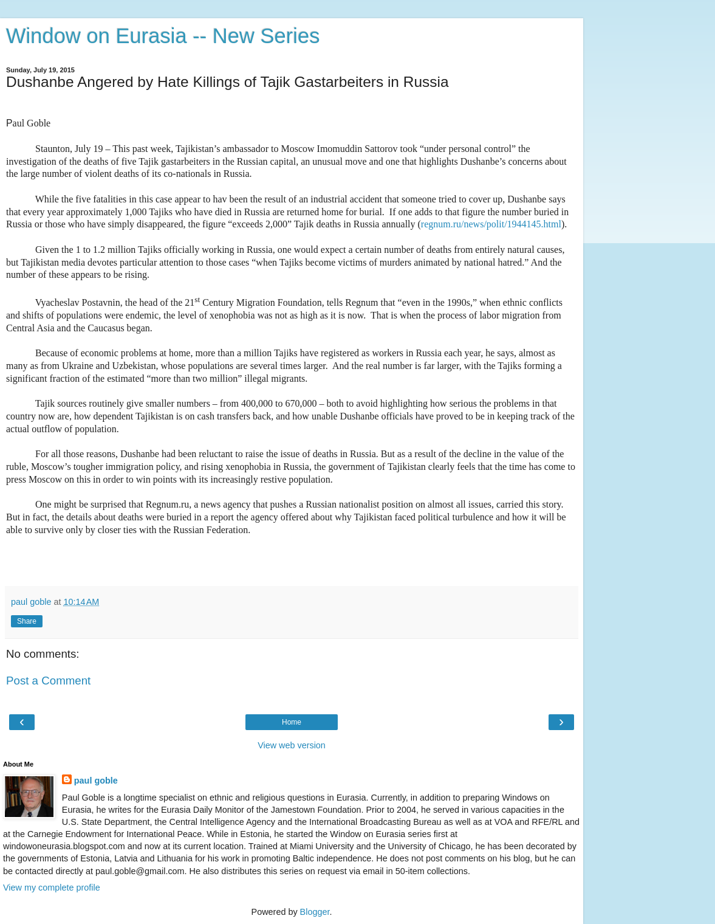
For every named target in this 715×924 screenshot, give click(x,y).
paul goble (96, 780)
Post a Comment (48, 680)
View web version (292, 745)
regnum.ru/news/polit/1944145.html (491, 224)
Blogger (315, 912)
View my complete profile (51, 887)
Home (291, 722)
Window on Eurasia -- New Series (163, 35)
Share (26, 621)
